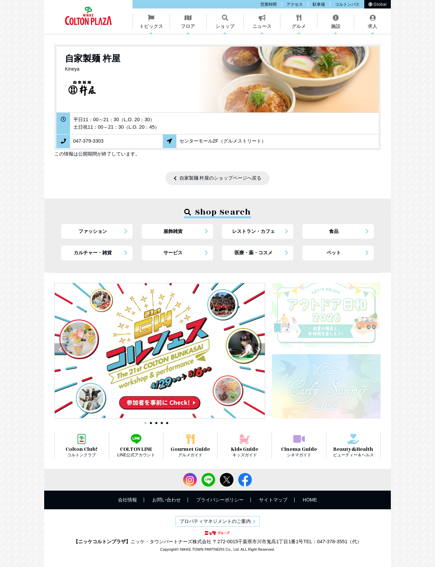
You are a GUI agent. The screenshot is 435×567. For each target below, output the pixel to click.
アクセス (294, 4)
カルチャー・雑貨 (93, 252)
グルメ (299, 26)
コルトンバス (347, 4)
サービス (172, 252)
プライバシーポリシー (220, 499)
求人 (372, 26)
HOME (310, 499)
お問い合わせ (166, 499)
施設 (336, 26)
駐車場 (319, 4)
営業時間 (268, 4)
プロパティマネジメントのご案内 (215, 521)
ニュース (262, 26)
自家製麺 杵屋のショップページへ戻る (220, 178)
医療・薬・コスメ (253, 252)
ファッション (93, 231)
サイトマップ (273, 499)
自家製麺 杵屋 (92, 58)
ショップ (224, 26)
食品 (333, 231)
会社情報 (127, 499)
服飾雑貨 (172, 231)
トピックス (151, 26)
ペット (334, 252)
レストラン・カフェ (253, 231)
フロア (188, 26)
